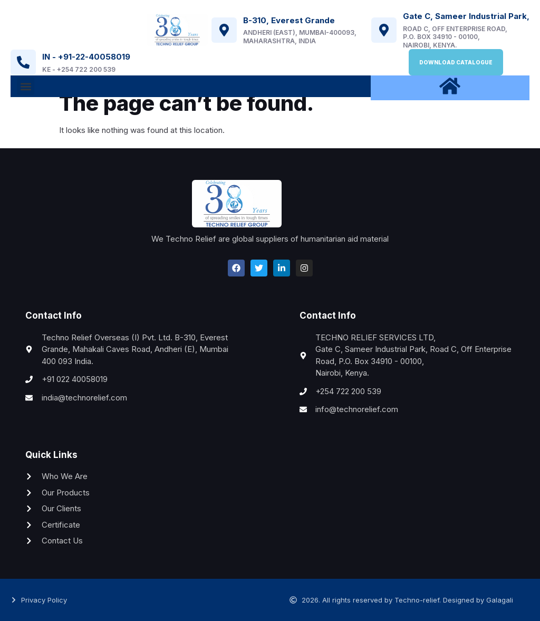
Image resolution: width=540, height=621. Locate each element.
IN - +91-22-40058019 (86, 57)
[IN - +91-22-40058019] (23, 62)
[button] (25, 86)
